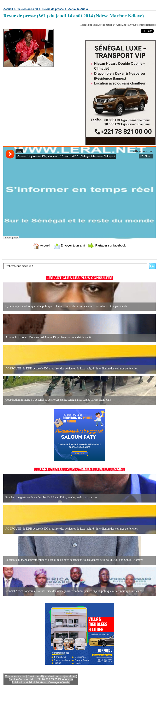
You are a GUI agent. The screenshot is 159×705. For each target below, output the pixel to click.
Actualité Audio (78, 9)
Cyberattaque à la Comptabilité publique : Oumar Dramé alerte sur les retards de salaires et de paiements (66, 306)
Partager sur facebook (107, 245)
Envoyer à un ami (69, 245)
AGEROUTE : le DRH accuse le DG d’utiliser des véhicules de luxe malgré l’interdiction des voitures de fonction (71, 368)
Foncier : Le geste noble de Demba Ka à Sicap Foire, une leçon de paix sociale (51, 497)
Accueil (8, 9)
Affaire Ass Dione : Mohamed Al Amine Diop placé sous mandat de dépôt (48, 337)
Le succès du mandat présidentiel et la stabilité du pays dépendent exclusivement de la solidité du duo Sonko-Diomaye (74, 559)
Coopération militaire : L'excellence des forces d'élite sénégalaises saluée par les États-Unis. (58, 399)
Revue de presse (53, 9)
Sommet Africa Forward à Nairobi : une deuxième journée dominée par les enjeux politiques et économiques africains (73, 591)
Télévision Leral (27, 9)
